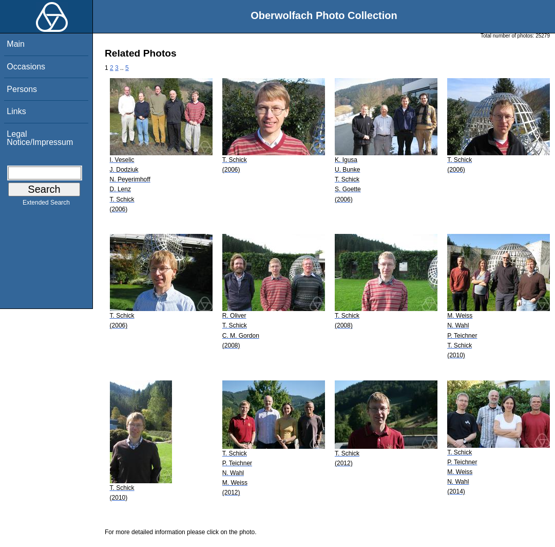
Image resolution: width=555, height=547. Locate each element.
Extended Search (46, 205)
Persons (22, 89)
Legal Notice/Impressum (40, 138)
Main (16, 44)
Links (16, 111)
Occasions (26, 66)
